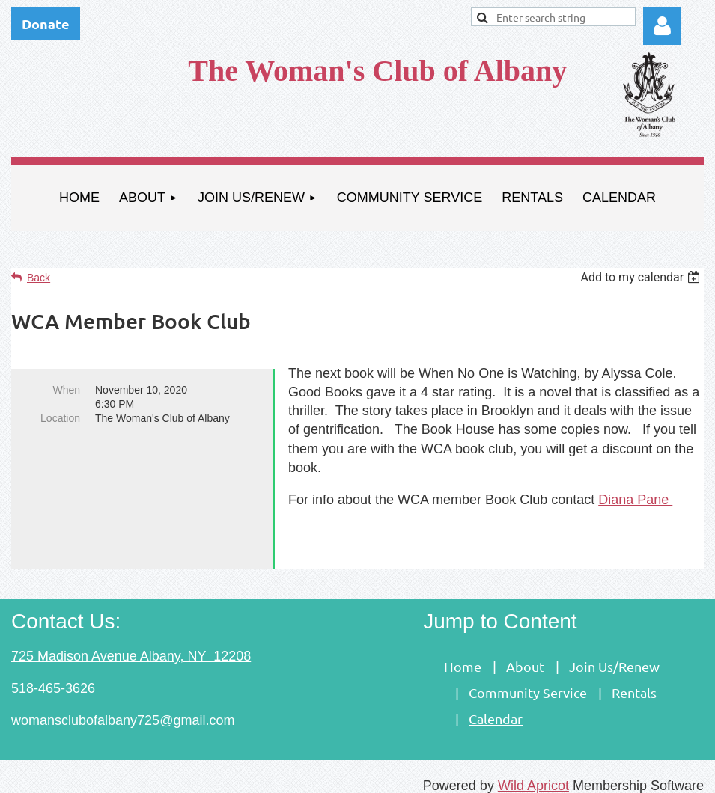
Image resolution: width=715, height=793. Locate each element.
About (525, 654)
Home (462, 654)
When (66, 390)
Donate (46, 23)
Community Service (528, 680)
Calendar (496, 706)
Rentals (634, 680)
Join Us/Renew (614, 654)
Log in (662, 26)
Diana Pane (635, 499)
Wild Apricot (533, 773)
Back (38, 278)
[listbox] (642, 277)
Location (60, 418)
